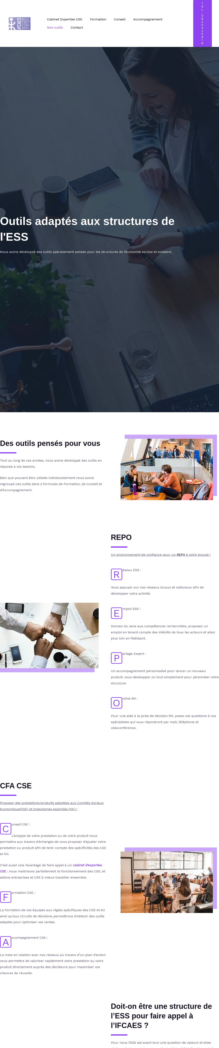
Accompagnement (143, 19)
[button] (202, 23)
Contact (52, 27)
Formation (96, 19)
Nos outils (172, 19)
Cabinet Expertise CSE (64, 19)
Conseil (116, 19)
